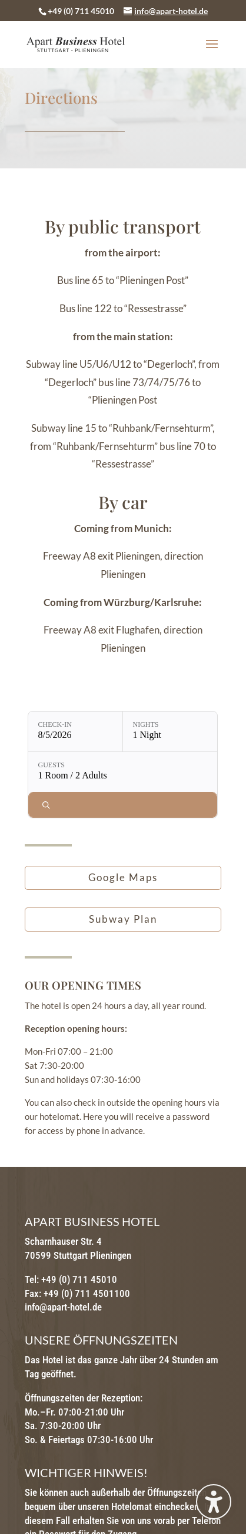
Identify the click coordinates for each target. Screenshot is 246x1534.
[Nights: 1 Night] (170, 731)
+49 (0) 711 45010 (81, 11)
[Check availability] (122, 805)
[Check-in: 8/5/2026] (75, 731)
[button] (211, 51)
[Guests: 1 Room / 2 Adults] (122, 772)
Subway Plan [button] (123, 919)
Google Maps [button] (123, 877)
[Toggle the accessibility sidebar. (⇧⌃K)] (213, 1501)
